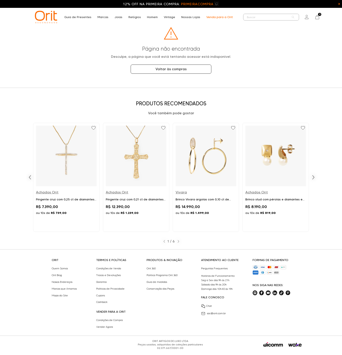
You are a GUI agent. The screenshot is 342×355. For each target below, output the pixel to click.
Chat (206, 306)
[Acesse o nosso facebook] (261, 292)
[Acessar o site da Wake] (295, 345)
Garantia (101, 281)
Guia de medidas (157, 281)
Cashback (102, 302)
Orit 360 (151, 268)
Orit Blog (57, 275)
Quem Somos (60, 268)
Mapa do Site (60, 295)
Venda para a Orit (219, 17)
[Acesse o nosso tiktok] (281, 292)
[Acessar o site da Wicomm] (273, 344)
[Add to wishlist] (94, 128)
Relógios (134, 17)
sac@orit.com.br (213, 314)
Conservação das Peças (160, 288)
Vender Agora (104, 326)
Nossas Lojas (190, 17)
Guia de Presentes (77, 17)
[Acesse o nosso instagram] (255, 292)
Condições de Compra (109, 320)
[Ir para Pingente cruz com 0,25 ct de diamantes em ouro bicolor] (66, 177)
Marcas (102, 17)
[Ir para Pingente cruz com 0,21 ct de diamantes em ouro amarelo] (136, 177)
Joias (118, 17)
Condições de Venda (108, 268)
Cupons (100, 295)
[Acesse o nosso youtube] (268, 292)
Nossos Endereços (62, 281)
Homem (152, 17)
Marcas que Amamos (64, 288)
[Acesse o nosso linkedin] (274, 292)
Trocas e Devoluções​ (108, 275)
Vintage (169, 17)
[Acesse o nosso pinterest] (288, 292)
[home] (46, 17)
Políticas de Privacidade (110, 288)
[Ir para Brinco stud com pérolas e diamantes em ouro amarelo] (276, 177)
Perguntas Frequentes (214, 268)
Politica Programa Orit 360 (162, 275)
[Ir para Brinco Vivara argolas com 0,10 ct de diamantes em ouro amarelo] (206, 177)
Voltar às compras (171, 69)
